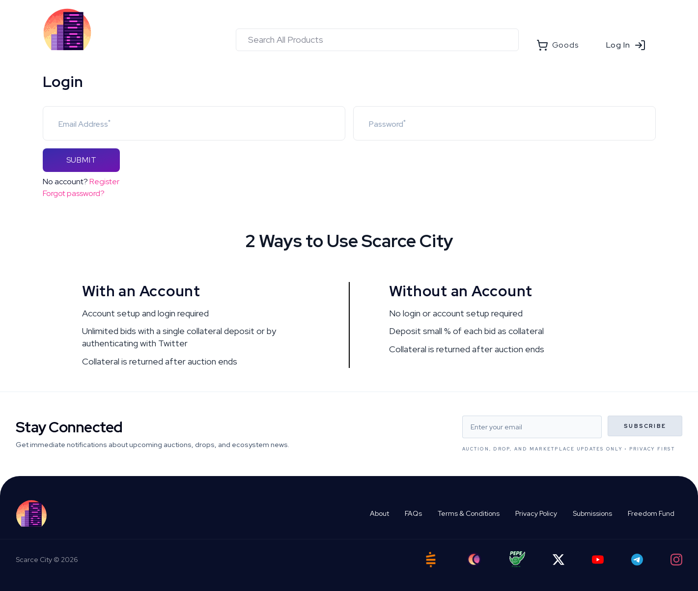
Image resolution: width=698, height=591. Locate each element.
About (379, 513)
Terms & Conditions (469, 513)
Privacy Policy (536, 513)
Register (104, 181)
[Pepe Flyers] (517, 559)
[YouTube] (598, 559)
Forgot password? (74, 193)
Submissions (592, 513)
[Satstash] (431, 559)
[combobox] (377, 39)
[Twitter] (558, 559)
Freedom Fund (651, 513)
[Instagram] (676, 559)
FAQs (413, 513)
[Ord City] (474, 559)
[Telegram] (637, 559)
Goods (557, 45)
